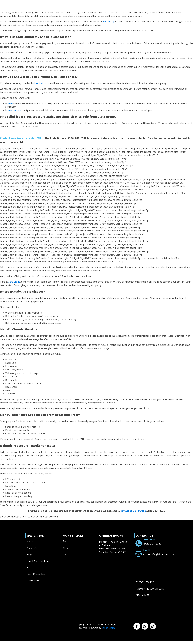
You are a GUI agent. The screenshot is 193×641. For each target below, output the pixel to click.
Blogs (30, 554)
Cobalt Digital (108, 627)
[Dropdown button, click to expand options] (166, 12)
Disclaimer (142, 595)
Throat (66, 554)
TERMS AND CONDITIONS (149, 588)
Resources (108, 12)
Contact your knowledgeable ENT (20, 138)
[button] (143, 12)
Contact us (123, 12)
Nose (65, 547)
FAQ (29, 567)
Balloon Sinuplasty (81, 12)
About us (52, 12)
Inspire (96, 12)
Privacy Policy (144, 582)
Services (64, 12)
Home (42, 12)
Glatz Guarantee (36, 574)
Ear (65, 541)
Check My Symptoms (38, 561)
